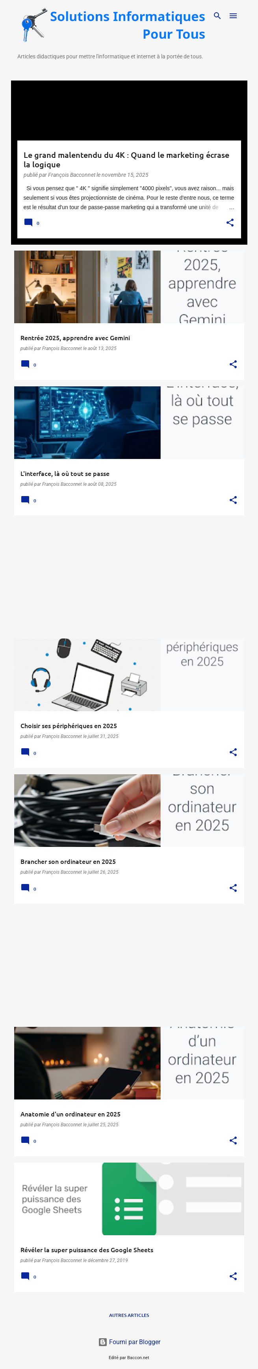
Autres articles (129, 1315)
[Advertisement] (129, 577)
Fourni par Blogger (129, 1342)
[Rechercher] (217, 15)
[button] (230, 223)
